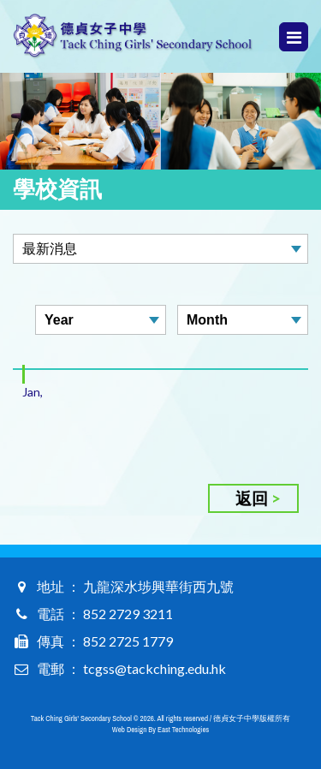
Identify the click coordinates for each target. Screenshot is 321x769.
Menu (294, 37)
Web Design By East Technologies (160, 729)
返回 (251, 498)
